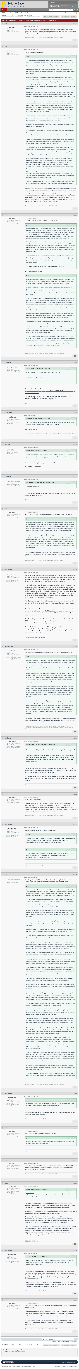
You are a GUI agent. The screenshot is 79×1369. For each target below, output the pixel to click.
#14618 (75, 1183)
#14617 (75, 1160)
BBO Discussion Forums (7, 12)
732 (28, 15)
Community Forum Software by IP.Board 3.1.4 (66, 1366)
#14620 (75, 1300)
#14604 (75, 362)
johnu (4, 1354)
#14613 (75, 824)
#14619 (75, 1250)
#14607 (75, 476)
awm (6, 1183)
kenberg (8, 362)
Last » (37, 15)
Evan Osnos (28, 514)
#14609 (75, 569)
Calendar (17, 9)
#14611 (75, 738)
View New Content (70, 12)
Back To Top (5, 1366)
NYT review (40, 880)
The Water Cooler (25, 12)
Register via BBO (55, 6)
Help (74, 7)
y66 (6, 23)
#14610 (75, 646)
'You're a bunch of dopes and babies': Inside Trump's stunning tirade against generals (50, 750)
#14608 (75, 509)
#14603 (75, 215)
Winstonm (8, 569)
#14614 (75, 874)
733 (31, 15)
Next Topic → (74, 1341)
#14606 (75, 444)
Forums (4, 9)
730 (22, 15)
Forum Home (12, 1366)
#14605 (75, 412)
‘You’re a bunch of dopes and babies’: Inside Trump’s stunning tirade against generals (48, 652)
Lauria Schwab (29, 1165)
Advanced (77, 10)
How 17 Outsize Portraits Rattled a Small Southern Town (40, 1133)
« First (12, 15)
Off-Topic (17, 12)
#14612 (75, 794)
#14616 (75, 1128)
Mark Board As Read (30, 1366)
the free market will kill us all (46, 830)
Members (10, 9)
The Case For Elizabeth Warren (37, 220)
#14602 (75, 46)
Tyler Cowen (31, 52)
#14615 (75, 1093)
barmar (7, 444)
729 (19, 15)
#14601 (75, 23)
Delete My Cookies (20, 1366)
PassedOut (9, 646)
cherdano (8, 412)
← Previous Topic (56, 1341)
